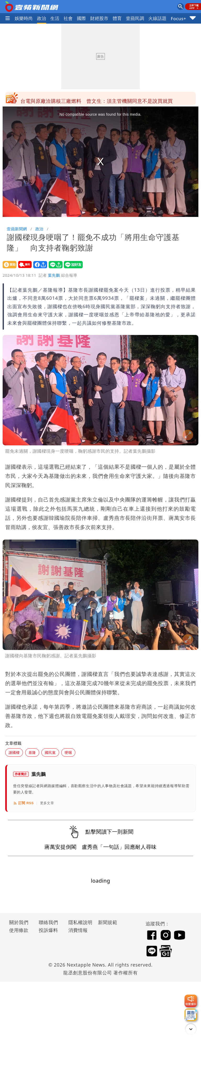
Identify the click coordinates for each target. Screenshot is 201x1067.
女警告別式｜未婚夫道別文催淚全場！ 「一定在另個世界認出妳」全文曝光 (104, 98)
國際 (81, 18)
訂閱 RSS (23, 803)
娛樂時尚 (24, 18)
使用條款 (19, 930)
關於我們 (19, 922)
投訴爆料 (48, 930)
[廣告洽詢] (191, 1015)
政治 (41, 18)
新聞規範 (107, 922)
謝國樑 (14, 752)
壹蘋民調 (135, 18)
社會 (68, 18)
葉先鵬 (54, 275)
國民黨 (50, 752)
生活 (54, 18)
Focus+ (178, 18)
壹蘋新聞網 (17, 228)
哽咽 (68, 752)
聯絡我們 (48, 922)
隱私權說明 (78, 922)
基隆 (32, 752)
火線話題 (157, 18)
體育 (117, 18)
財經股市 (99, 18)
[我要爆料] (191, 1001)
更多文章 (47, 803)
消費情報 (78, 930)
